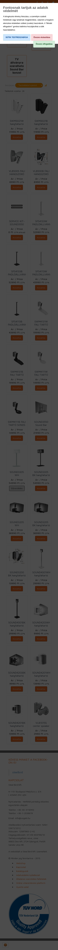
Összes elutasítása (42, 37)
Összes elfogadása (44, 44)
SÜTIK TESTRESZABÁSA (17, 37)
